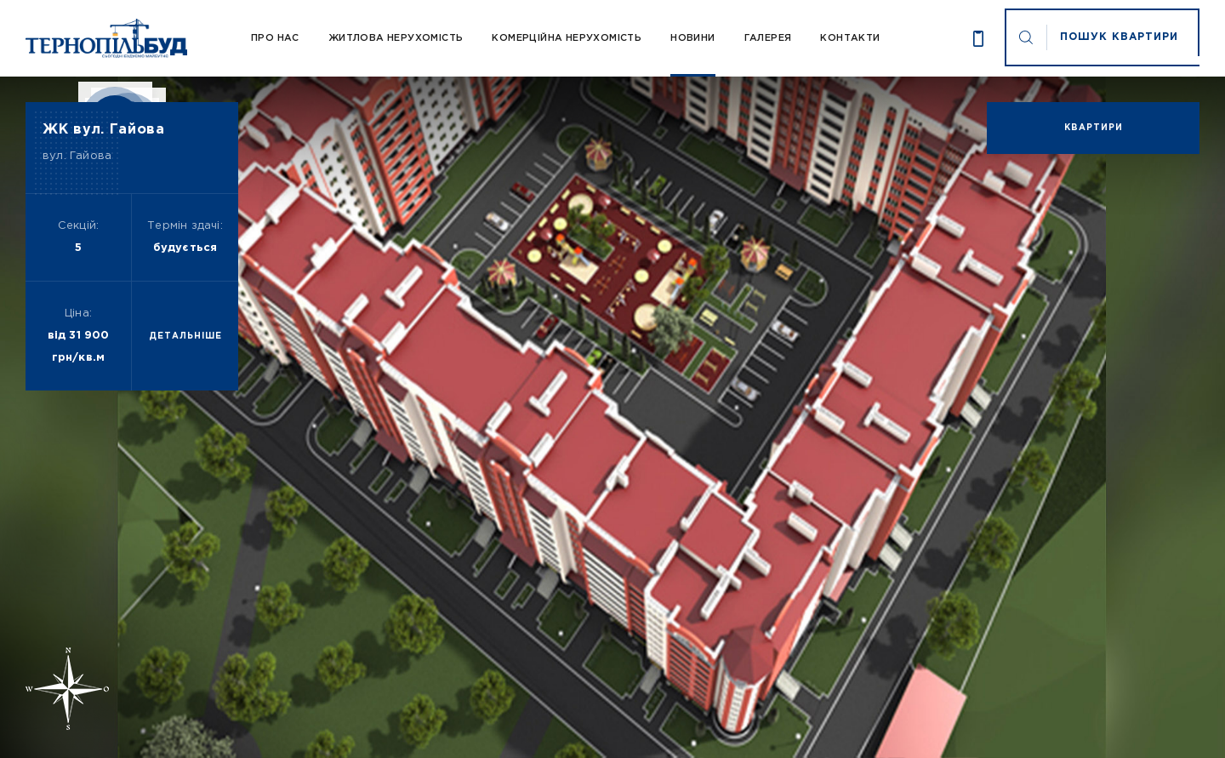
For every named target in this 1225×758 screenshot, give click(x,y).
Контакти (850, 38)
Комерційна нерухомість (566, 38)
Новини (692, 38)
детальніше (185, 336)
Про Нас (275, 38)
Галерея (768, 38)
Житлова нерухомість (396, 38)
